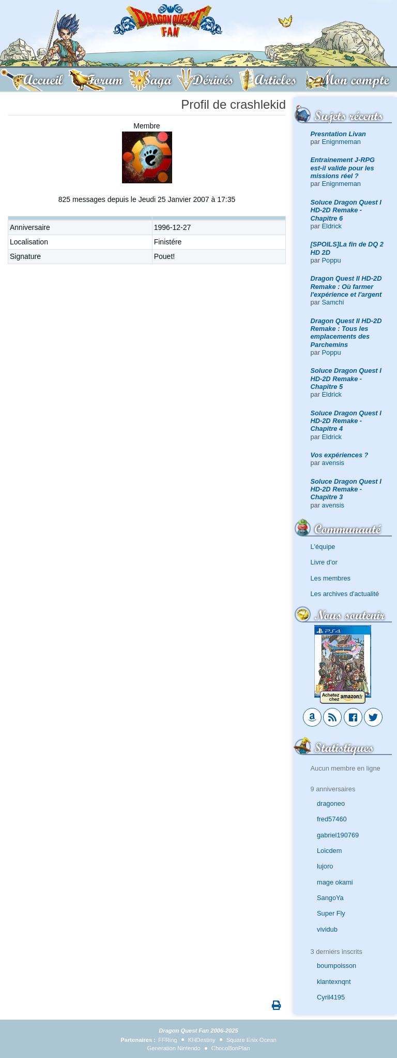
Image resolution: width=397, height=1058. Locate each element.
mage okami (335, 882)
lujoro (325, 866)
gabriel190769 (338, 835)
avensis (333, 463)
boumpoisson (336, 965)
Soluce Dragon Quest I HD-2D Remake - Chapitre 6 (346, 210)
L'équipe (323, 546)
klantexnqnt (333, 981)
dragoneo (331, 803)
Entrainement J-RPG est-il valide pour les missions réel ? (343, 168)
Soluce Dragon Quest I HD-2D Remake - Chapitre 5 (346, 378)
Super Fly (331, 913)
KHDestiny (202, 1040)
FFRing (167, 1040)
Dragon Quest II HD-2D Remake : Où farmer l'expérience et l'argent (346, 286)
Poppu (331, 260)
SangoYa (330, 898)
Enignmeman (341, 142)
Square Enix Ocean (251, 1040)
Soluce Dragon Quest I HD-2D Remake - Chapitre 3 (346, 489)
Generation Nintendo (174, 1048)
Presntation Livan (338, 134)
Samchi (333, 302)
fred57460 (332, 819)
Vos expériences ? (340, 455)
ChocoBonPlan (230, 1048)
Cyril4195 (331, 997)
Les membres (331, 578)
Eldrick (332, 226)
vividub (327, 929)
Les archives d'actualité (345, 594)
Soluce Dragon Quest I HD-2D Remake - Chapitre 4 (346, 421)
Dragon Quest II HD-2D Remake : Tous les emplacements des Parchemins (346, 333)
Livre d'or (324, 562)
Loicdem (329, 850)
